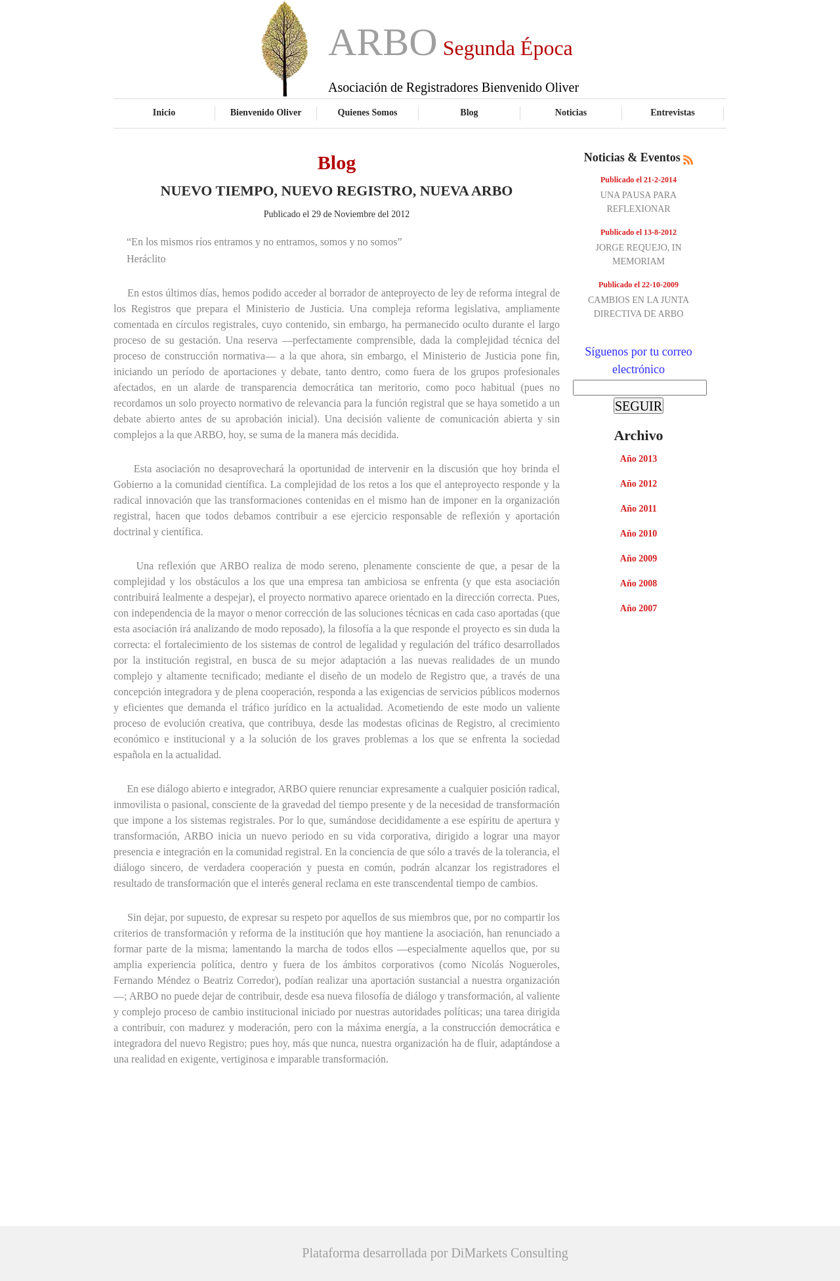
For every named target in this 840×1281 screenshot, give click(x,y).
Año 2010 (638, 534)
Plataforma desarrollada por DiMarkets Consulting (435, 1253)
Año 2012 (638, 484)
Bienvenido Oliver (266, 112)
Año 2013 (638, 459)
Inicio (164, 112)
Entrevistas (672, 112)
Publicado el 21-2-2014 (638, 179)
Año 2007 (638, 608)
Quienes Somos (368, 112)
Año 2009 (638, 558)
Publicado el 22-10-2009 (638, 284)
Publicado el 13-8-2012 (638, 232)
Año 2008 (638, 583)
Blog (469, 112)
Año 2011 (638, 509)
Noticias (571, 112)
